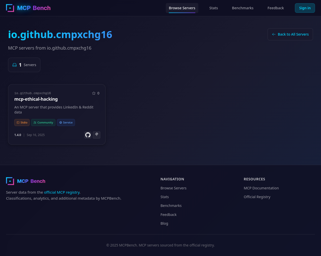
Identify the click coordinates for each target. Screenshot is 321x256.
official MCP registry (61, 192)
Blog (164, 223)
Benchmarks (243, 8)
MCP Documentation (261, 188)
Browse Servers (182, 8)
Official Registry (257, 196)
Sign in (305, 8)
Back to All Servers (290, 34)
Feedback (276, 8)
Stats (213, 8)
